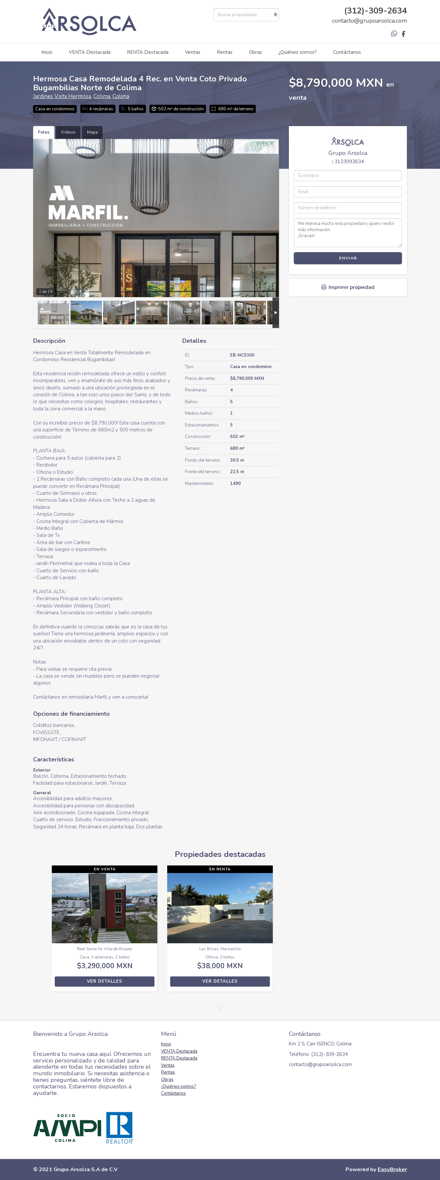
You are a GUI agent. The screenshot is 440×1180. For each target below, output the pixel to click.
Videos (68, 132)
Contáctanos (347, 52)
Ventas (192, 52)
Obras (255, 52)
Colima (101, 96)
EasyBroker (392, 1169)
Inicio (46, 52)
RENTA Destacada (148, 52)
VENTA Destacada (89, 52)
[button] (42, 931)
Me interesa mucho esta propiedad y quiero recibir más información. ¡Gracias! (348, 232)
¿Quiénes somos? (297, 52)
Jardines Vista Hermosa (62, 96)
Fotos (44, 132)
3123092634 (349, 161)
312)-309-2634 (377, 10)
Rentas (224, 52)
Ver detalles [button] (104, 981)
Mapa (92, 132)
